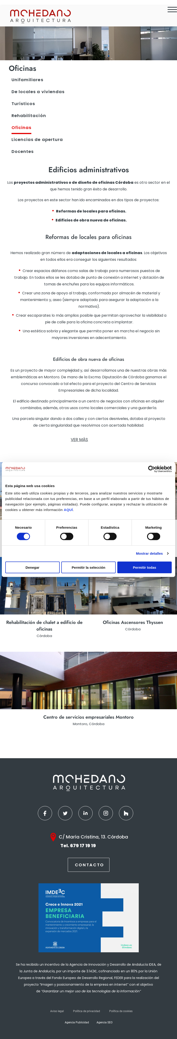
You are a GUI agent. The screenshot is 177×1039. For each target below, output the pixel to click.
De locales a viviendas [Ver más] (38, 92)
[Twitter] (65, 813)
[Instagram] (106, 813)
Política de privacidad (86, 1011)
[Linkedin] (85, 813)
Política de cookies (121, 1011)
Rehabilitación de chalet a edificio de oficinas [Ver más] (44, 625)
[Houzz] (126, 813)
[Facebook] (45, 813)
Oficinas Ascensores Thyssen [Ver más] (133, 622)
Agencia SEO (104, 1022)
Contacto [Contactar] (89, 865)
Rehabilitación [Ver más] (29, 115)
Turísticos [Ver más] (23, 103)
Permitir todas (144, 567)
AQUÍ (68, 509)
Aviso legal (57, 1011)
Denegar (32, 567)
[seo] (88, 237)
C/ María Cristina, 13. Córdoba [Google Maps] (93, 837)
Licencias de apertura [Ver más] (37, 139)
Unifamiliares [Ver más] (27, 80)
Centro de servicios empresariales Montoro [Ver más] (88, 717)
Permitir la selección (88, 567)
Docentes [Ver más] (23, 151)
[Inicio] (40, 16)
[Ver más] (44, 585)
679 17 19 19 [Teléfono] (83, 845)
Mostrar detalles (149, 553)
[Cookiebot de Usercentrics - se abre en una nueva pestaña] (151, 469)
